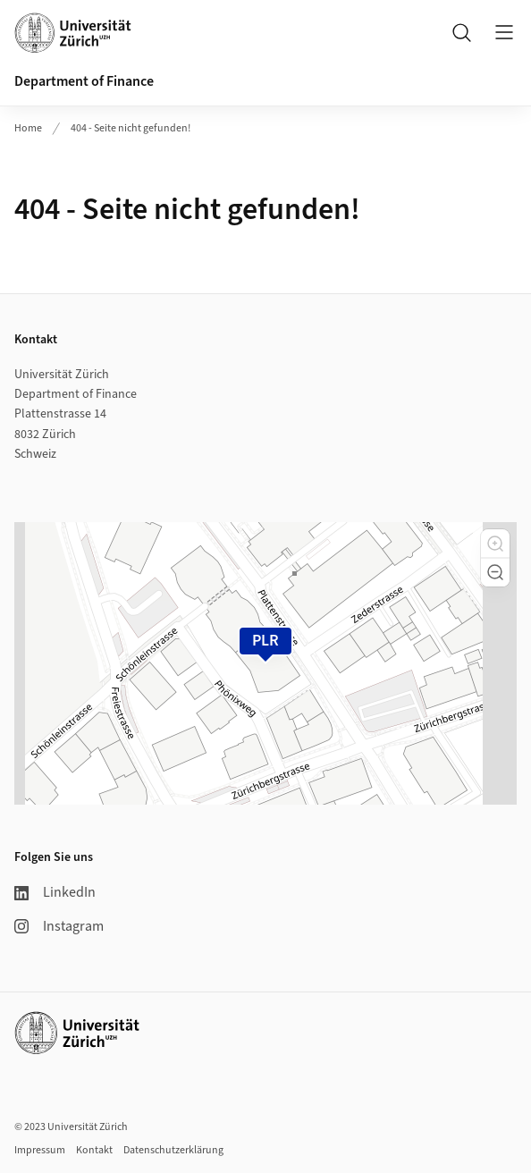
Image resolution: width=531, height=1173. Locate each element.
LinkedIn (55, 892)
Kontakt (94, 1150)
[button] (495, 543)
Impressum (39, 1150)
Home (28, 128)
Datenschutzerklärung (173, 1150)
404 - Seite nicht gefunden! (130, 128)
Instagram (59, 926)
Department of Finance (84, 81)
